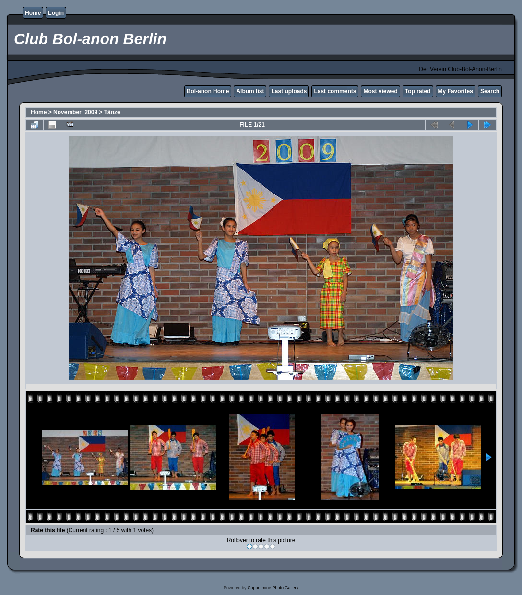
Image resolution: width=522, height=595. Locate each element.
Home (33, 13)
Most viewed (380, 91)
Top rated (418, 91)
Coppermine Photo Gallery (273, 587)
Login (56, 13)
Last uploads (289, 91)
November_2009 (75, 112)
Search (489, 91)
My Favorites (455, 91)
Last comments (335, 91)
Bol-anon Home (208, 91)
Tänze (112, 112)
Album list (250, 91)
